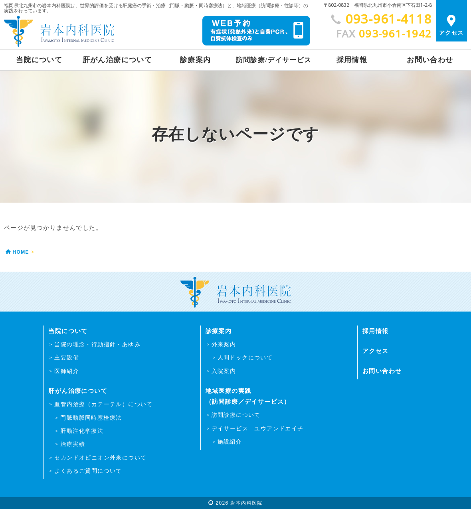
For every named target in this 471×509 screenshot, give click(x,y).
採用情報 (352, 60)
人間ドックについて (245, 357)
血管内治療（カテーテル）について (103, 404)
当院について (39, 60)
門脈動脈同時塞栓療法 (91, 417)
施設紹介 (230, 441)
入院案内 (224, 371)
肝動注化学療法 (81, 431)
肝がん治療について (117, 60)
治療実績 (72, 444)
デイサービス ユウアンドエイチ (258, 428)
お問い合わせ (430, 60)
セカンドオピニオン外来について (100, 457)
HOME (16, 252)
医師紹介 (66, 371)
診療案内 (195, 60)
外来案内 (224, 344)
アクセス (451, 23)
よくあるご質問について (88, 471)
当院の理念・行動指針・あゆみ (97, 344)
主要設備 (66, 357)
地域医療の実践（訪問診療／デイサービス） (248, 396)
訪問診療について (236, 415)
